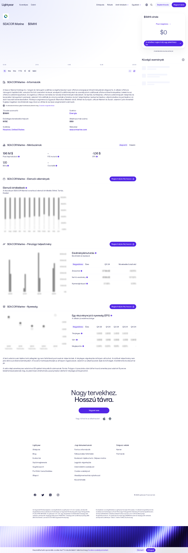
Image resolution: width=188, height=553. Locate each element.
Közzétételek (79, 480)
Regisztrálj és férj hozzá (123, 179)
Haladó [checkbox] (132, 145)
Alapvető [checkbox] (123, 145)
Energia (73, 113)
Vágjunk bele (94, 410)
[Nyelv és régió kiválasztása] (146, 4)
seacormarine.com (78, 129)
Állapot (36, 475)
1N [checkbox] (5, 71)
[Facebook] (35, 495)
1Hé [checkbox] (9, 71)
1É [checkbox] (25, 71)
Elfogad (150, 550)
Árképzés (100, 5)
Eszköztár (37, 458)
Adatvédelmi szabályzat (84, 467)
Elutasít (140, 550)
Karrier (119, 449)
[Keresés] (151, 4)
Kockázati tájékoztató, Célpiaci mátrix (90, 458)
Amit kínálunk (122, 5)
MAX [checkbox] (34, 71)
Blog (34, 454)
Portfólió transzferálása (42, 471)
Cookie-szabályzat (82, 471)
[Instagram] (58, 495)
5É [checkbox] (29, 71)
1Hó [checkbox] (14, 71)
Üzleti (33, 5)
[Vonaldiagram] (130, 71)
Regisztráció (179, 5)
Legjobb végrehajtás (82, 462)
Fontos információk (82, 449)
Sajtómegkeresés (40, 462)
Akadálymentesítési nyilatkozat (87, 475)
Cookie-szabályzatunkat (98, 550)
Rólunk (110, 5)
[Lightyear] (8, 4)
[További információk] (183, 60)
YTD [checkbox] (20, 71)
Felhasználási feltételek (84, 454)
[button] (36, 110)
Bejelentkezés (163, 5)
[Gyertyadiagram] (134, 71)
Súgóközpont (38, 467)
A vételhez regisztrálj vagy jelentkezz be (163, 43)
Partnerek (120, 454)
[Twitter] (42, 495)
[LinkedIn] (50, 495)
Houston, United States (13, 129)
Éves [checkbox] (87, 264)
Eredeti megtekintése (46, 105)
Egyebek (136, 5)
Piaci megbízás (163, 24)
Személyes (23, 5)
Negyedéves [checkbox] (78, 264)
